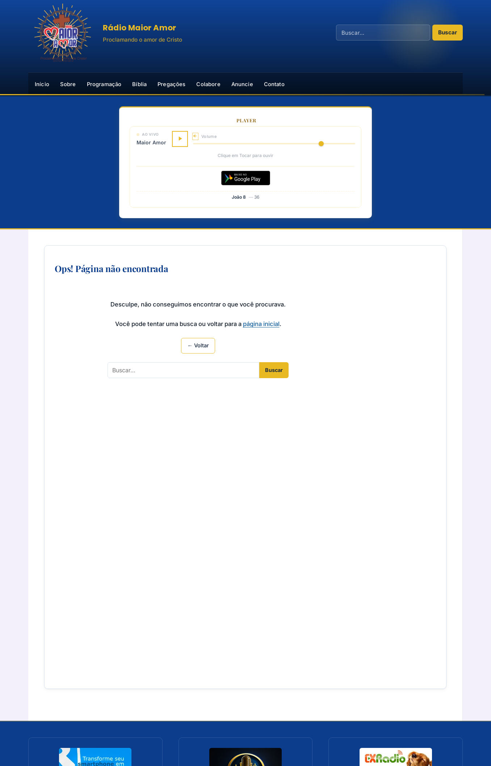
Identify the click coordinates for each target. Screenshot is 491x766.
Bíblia (139, 84)
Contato (274, 84)
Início (42, 84)
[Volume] (274, 143)
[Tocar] (180, 139)
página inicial (261, 323)
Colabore (208, 84)
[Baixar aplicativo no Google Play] (245, 178)
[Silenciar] (195, 136)
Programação (104, 84)
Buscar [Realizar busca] (447, 32)
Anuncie (242, 84)
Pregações (171, 84)
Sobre (68, 84)
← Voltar (198, 345)
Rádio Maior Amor (139, 27)
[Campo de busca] (383, 33)
